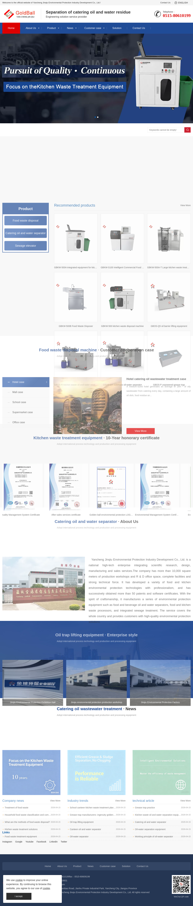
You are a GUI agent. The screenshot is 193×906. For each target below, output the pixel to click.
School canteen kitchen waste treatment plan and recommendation (98, 867)
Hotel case (18, 419)
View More (185, 327)
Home (11, 28)
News (70, 28)
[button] (95, 117)
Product (51, 28)
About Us (31, 28)
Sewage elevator (25, 367)
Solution (116, 28)
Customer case (92, 28)
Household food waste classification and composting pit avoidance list (32, 874)
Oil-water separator (98, 896)
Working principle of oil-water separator (163, 896)
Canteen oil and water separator (98, 889)
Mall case (17, 430)
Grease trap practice (163, 867)
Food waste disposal (25, 342)
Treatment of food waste (32, 867)
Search (187, 130)
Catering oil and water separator (163, 882)
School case (19, 440)
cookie (19, 880)
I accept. (19, 896)
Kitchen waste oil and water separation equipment (163, 874)
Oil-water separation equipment (163, 889)
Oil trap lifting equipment (98, 882)
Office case (18, 460)
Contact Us (165, 2)
